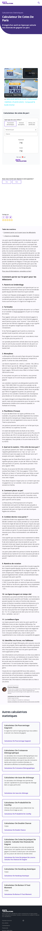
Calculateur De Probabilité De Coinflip (17, 814)
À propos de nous (7, 920)
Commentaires (6, 925)
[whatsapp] (7, 217)
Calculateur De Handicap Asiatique (16, 876)
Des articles (5, 923)
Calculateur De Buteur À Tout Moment (18, 894)
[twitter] (10, 217)
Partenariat (5, 928)
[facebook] (3, 217)
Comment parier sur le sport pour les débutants (19, 232)
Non (16, 182)
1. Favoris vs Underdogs (11, 236)
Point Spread (18, 312)
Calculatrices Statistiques (12, 12)
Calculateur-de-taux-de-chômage (16, 793)
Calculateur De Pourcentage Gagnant (17, 741)
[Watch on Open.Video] (13, 95)
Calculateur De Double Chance (15, 830)
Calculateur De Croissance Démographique (19, 768)
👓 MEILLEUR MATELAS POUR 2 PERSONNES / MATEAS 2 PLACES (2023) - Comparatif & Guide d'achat (21, 81)
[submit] (39, 3)
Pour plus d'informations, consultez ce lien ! (16, 271)
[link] (7, 81)
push (27, 323)
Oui (7, 182)
